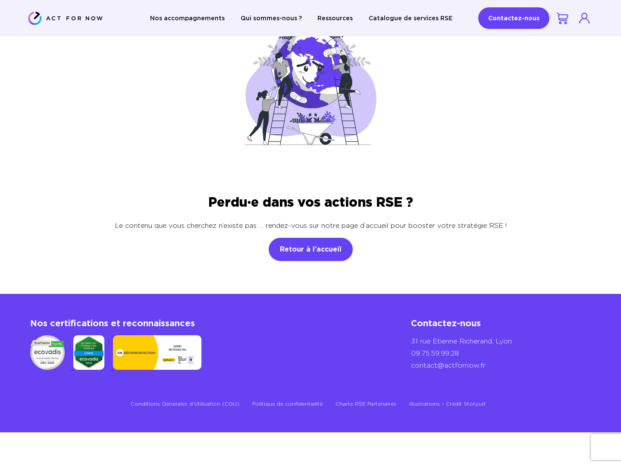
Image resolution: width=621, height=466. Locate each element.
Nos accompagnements (187, 18)
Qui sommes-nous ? (271, 18)
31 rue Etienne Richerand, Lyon (461, 341)
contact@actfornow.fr (448, 365)
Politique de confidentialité (287, 403)
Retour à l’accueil (311, 249)
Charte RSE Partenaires (366, 403)
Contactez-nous (513, 18)
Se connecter (584, 18)
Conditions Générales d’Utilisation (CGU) (185, 403)
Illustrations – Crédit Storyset (447, 403)
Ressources (335, 18)
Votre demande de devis (563, 18)
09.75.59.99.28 (435, 353)
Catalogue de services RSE (410, 18)
